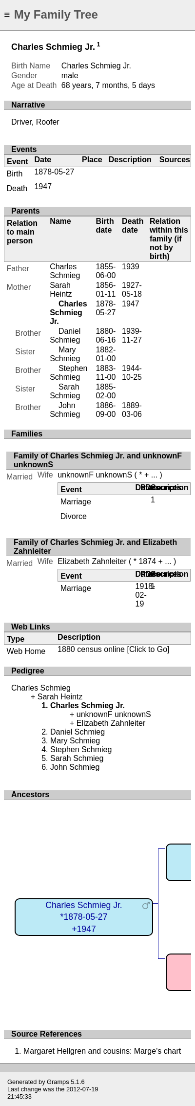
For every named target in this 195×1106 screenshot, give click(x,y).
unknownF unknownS (95, 475)
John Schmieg (65, 409)
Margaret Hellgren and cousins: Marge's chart (102, 1051)
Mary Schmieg (65, 354)
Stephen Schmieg (68, 372)
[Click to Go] (147, 649)
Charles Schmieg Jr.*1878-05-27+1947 (83, 917)
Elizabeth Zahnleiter (92, 561)
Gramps (58, 1081)
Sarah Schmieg (65, 391)
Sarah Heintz (61, 289)
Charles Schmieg (65, 271)
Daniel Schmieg (65, 335)
